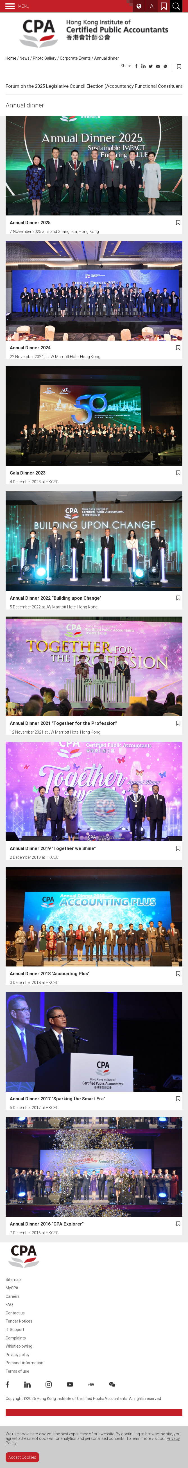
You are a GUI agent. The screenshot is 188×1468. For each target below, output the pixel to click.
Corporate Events (75, 58)
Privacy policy (18, 1354)
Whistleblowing (19, 1346)
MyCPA (12, 1288)
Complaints (16, 1338)
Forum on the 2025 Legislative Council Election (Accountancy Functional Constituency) (96, 86)
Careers (13, 1296)
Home (11, 58)
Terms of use (17, 1371)
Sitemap (13, 1279)
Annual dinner (106, 58)
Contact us (15, 1313)
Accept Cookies (22, 1457)
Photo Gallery (44, 58)
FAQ (9, 1304)
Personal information (24, 1363)
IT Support (15, 1329)
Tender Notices (19, 1321)
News (25, 58)
